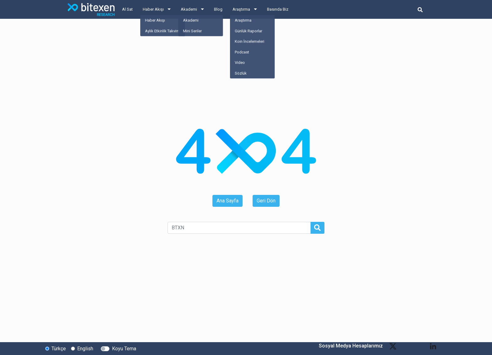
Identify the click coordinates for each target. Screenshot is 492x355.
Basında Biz (277, 9)
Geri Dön (266, 201)
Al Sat (127, 9)
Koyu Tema (124, 348)
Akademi (189, 9)
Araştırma (241, 9)
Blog (218, 9)
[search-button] (420, 9)
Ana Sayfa (227, 201)
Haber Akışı (153, 9)
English (85, 348)
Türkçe (58, 348)
